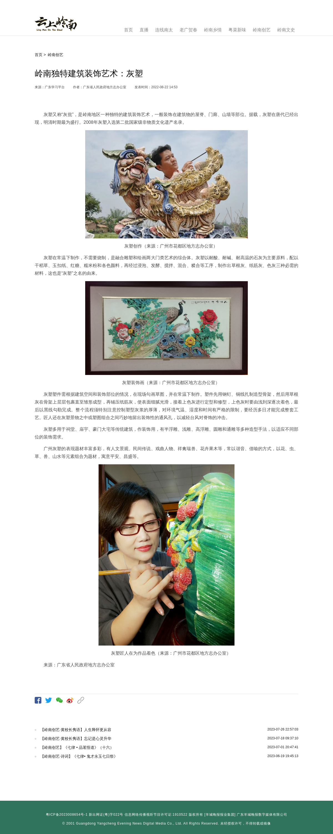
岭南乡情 (213, 29)
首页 (128, 29)
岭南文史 (286, 29)
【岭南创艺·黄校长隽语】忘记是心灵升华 (75, 738)
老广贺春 (188, 29)
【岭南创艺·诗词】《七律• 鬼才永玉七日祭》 (79, 756)
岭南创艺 (262, 29)
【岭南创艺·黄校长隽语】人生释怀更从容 (75, 729)
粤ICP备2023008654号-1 (67, 815)
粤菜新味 (237, 29)
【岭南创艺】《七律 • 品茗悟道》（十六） (77, 747)
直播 (144, 29)
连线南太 (164, 29)
